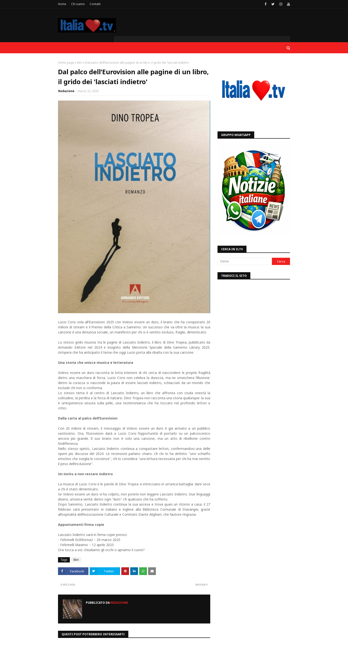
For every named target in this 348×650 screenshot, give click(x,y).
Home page (66, 63)
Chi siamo (78, 4)
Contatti (95, 4)
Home (62, 4)
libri (79, 63)
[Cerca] (245, 261)
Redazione (66, 91)
